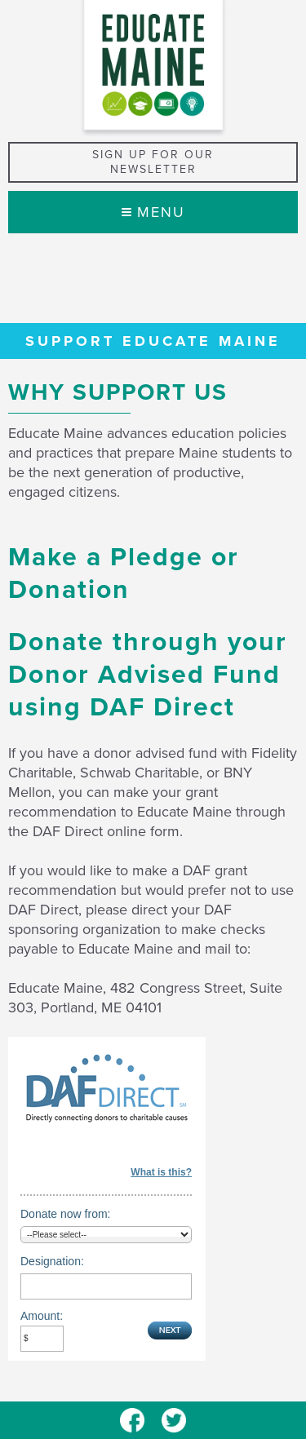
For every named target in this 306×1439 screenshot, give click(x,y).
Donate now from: (65, 1213)
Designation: (52, 1261)
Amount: (41, 1315)
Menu (153, 212)
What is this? (161, 1172)
